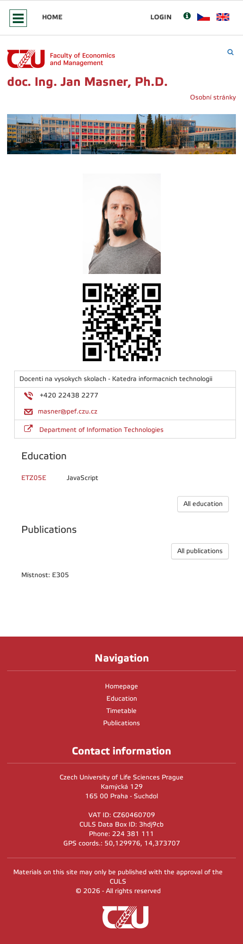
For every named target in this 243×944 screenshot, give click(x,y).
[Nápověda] (187, 16)
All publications (200, 551)
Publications (121, 723)
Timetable (121, 710)
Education (121, 698)
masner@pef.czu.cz (67, 411)
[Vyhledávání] (230, 52)
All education (203, 503)
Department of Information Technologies (101, 429)
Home (52, 17)
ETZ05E (33, 477)
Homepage (121, 686)
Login (161, 17)
